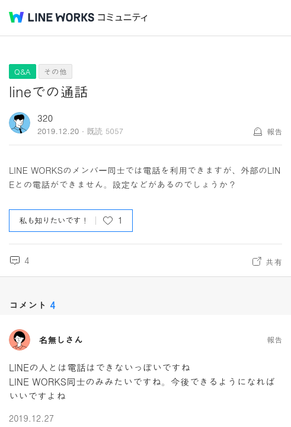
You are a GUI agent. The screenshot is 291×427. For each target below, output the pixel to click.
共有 (274, 261)
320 (45, 117)
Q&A (22, 71)
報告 (274, 131)
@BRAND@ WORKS (51, 17)
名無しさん (61, 340)
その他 (55, 71)
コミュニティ (123, 17)
